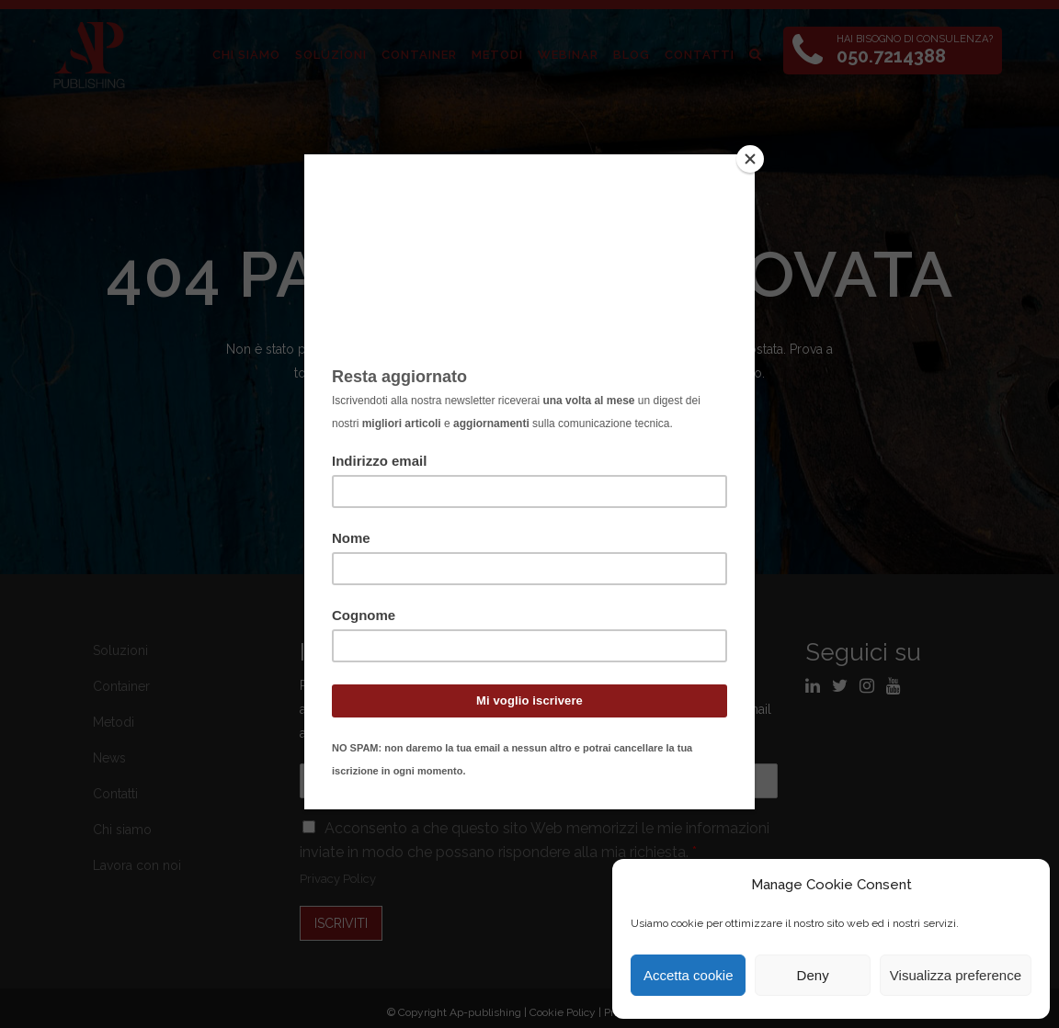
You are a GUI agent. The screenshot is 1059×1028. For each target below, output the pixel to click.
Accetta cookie (688, 975)
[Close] (750, 159)
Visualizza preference (955, 975)
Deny (813, 975)
